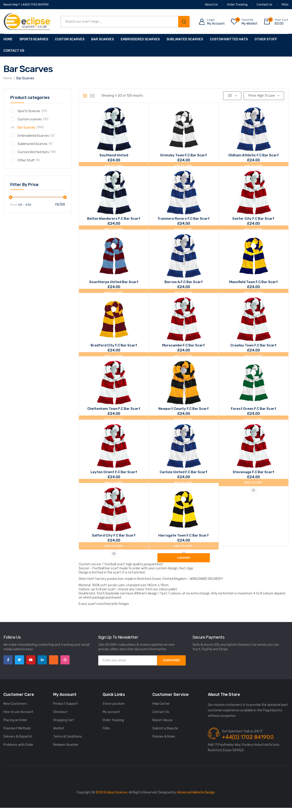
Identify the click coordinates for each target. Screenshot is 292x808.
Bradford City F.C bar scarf (114, 345)
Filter (60, 205)
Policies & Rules (163, 736)
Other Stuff (266, 39)
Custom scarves (69, 39)
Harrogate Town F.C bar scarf (183, 535)
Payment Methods (17, 728)
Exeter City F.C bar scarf (253, 219)
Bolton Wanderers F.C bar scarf (113, 219)
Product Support (65, 704)
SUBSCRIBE (171, 660)
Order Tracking (113, 720)
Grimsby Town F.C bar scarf (183, 155)
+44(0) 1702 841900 (248, 737)
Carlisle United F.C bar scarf (183, 472)
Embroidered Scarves (140, 39)
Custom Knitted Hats (229, 39)
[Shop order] (264, 95)
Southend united (113, 155)
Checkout (60, 712)
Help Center (161, 704)
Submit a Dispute (165, 728)
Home (8, 39)
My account (111, 712)
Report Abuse (162, 720)
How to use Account (18, 712)
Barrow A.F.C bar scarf (183, 282)
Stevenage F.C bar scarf (253, 472)
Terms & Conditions (67, 736)
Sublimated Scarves (185, 39)
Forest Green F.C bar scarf (253, 409)
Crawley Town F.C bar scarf (253, 345)
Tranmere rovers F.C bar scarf (183, 219)
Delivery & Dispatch (17, 736)
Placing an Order (15, 720)
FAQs (106, 728)
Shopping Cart (63, 720)
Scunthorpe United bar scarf (113, 282)
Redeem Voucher (65, 745)
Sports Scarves (33, 39)
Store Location (114, 704)
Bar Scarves (102, 39)
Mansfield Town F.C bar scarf (253, 282)
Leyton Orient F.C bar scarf (114, 472)
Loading (183, 557)
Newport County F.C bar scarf (183, 409)
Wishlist (58, 728)
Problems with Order (18, 745)
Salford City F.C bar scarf (114, 535)
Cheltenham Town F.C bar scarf (113, 409)
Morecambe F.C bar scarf (183, 345)
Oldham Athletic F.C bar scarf (253, 155)
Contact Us (13, 51)
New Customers (15, 704)
